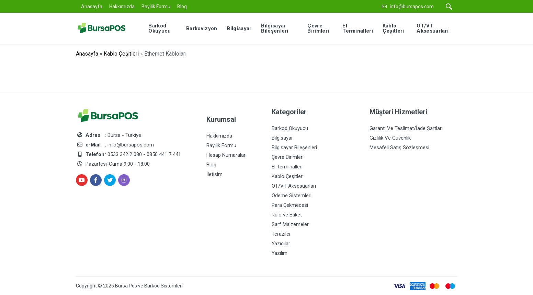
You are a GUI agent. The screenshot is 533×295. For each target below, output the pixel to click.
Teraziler (281, 234)
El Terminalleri (287, 167)
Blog (182, 6)
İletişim (214, 174)
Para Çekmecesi (290, 205)
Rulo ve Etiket (287, 215)
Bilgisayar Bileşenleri (294, 147)
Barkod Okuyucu (290, 128)
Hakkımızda (122, 6)
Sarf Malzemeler (290, 224)
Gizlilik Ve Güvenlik (390, 138)
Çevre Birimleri (288, 157)
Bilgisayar (282, 138)
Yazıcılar (281, 243)
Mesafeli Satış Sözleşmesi (399, 147)
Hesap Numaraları (226, 155)
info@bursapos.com (412, 6)
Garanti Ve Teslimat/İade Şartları (406, 128)
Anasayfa (91, 6)
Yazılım (279, 253)
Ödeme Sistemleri (291, 195)
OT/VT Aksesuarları (294, 186)
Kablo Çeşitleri (121, 53)
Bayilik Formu (155, 6)
